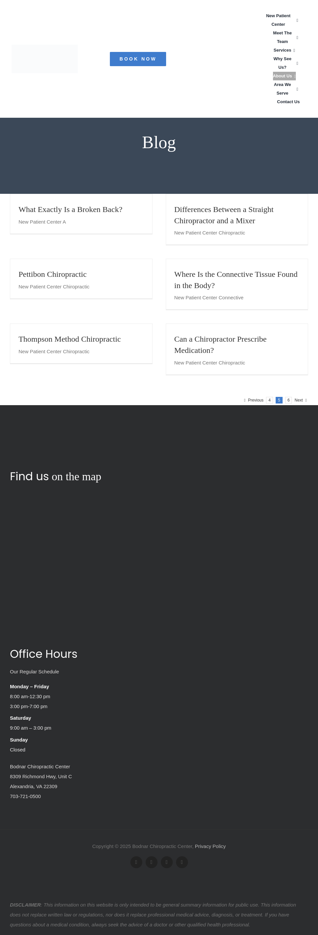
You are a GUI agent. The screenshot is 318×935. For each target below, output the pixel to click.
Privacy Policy (210, 846)
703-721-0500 (25, 796)
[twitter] (152, 862)
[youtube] (167, 862)
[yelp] (182, 862)
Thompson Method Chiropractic (70, 339)
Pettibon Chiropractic (53, 274)
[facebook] (136, 862)
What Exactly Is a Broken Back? (70, 209)
